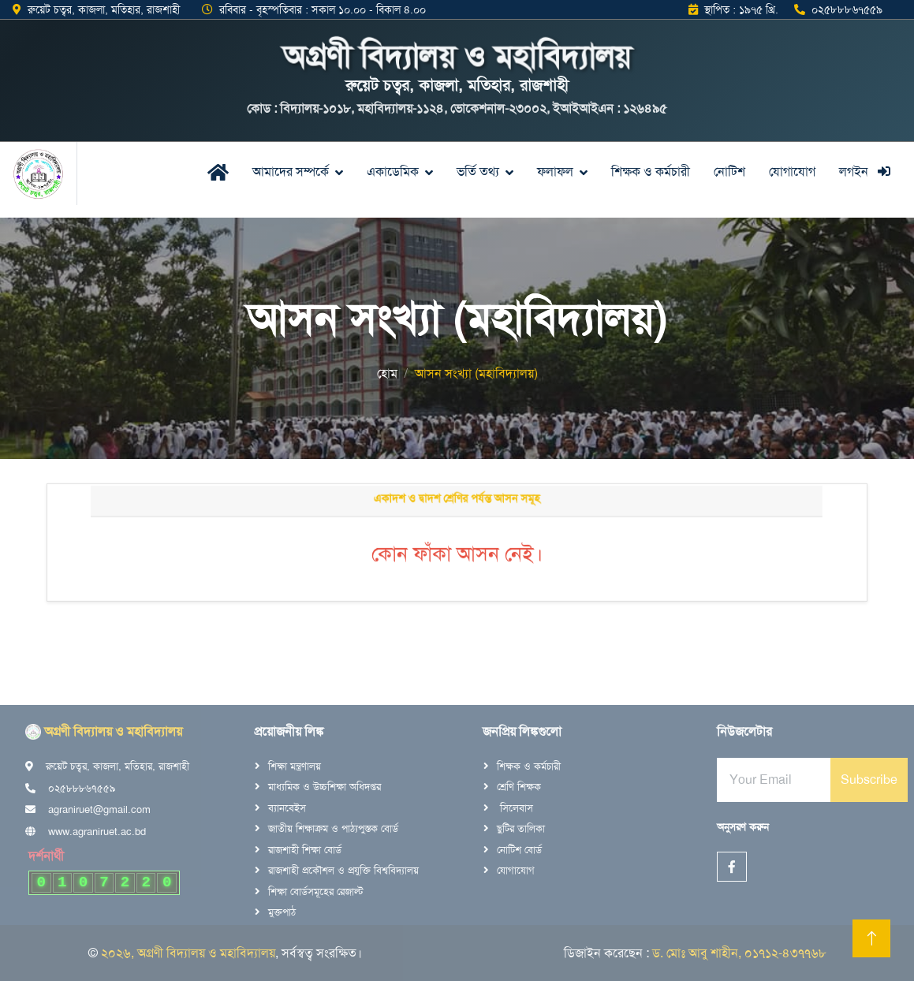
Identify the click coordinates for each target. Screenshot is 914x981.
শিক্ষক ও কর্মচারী (650, 171)
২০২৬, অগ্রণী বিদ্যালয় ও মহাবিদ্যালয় (188, 953)
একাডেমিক (393, 171)
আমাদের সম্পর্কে (290, 171)
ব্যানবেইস (287, 808)
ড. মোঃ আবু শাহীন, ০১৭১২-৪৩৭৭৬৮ (739, 953)
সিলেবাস (515, 808)
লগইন (864, 171)
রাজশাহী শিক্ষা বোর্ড (304, 849)
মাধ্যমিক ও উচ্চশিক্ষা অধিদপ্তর (324, 786)
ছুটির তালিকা (521, 828)
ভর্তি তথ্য (478, 171)
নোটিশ (729, 171)
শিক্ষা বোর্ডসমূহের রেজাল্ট (316, 891)
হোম (387, 373)
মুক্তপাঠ (282, 912)
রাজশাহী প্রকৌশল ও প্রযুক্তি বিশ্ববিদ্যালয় (343, 870)
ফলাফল (555, 171)
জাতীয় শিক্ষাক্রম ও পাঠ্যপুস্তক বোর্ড (333, 828)
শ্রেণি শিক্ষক (519, 786)
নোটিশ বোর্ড (519, 849)
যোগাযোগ (792, 171)
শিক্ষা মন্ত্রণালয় (294, 766)
